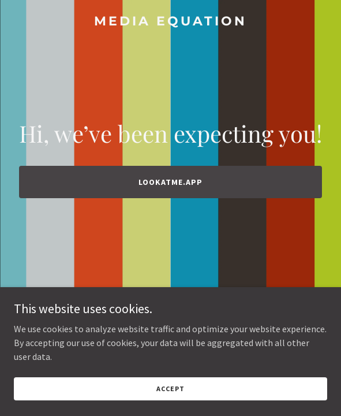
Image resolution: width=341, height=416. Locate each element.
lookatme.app (170, 182)
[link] (170, 22)
